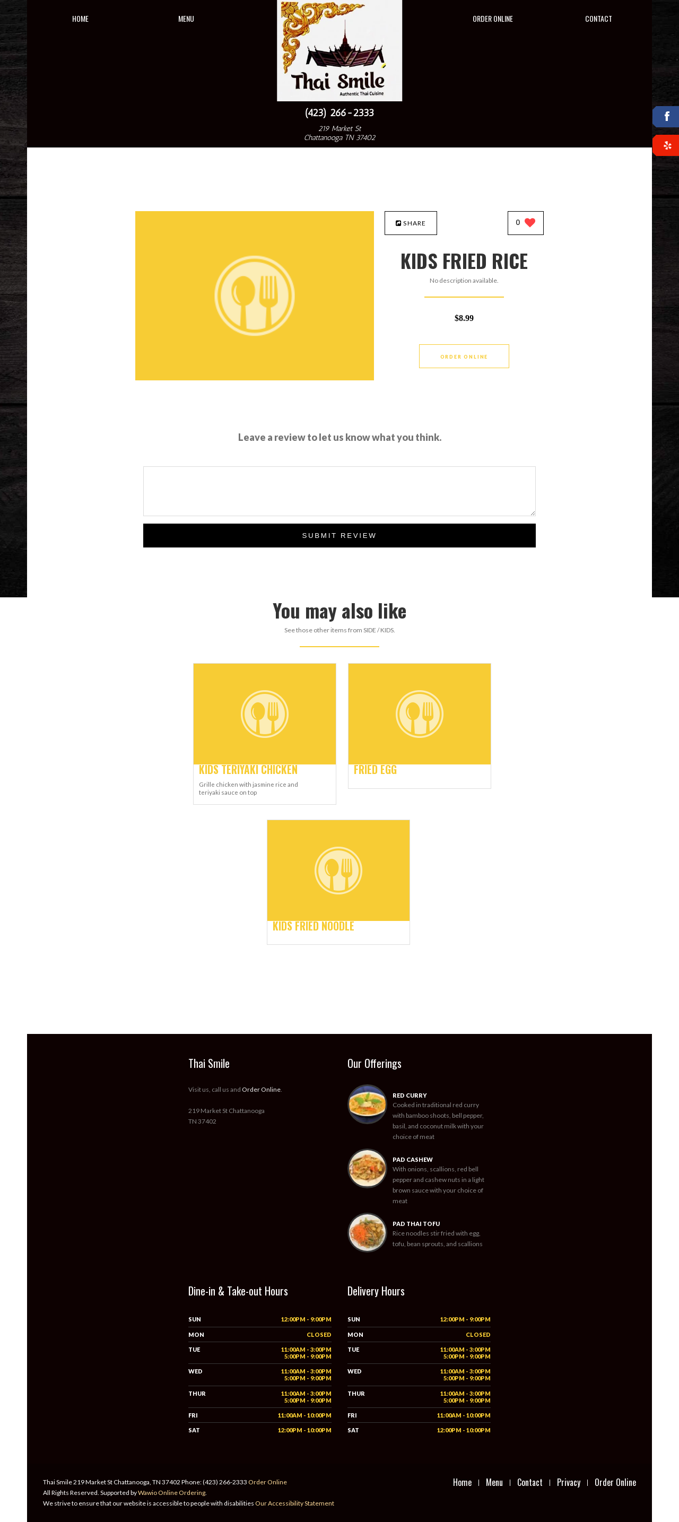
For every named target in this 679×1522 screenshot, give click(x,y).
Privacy (568, 1482)
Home (80, 18)
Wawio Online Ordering (171, 1493)
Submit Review (339, 536)
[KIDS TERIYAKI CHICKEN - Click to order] (265, 762)
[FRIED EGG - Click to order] (420, 762)
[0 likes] (525, 223)
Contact (598, 18)
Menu (186, 18)
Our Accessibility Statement (294, 1503)
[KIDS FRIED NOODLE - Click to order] (338, 919)
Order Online (493, 18)
